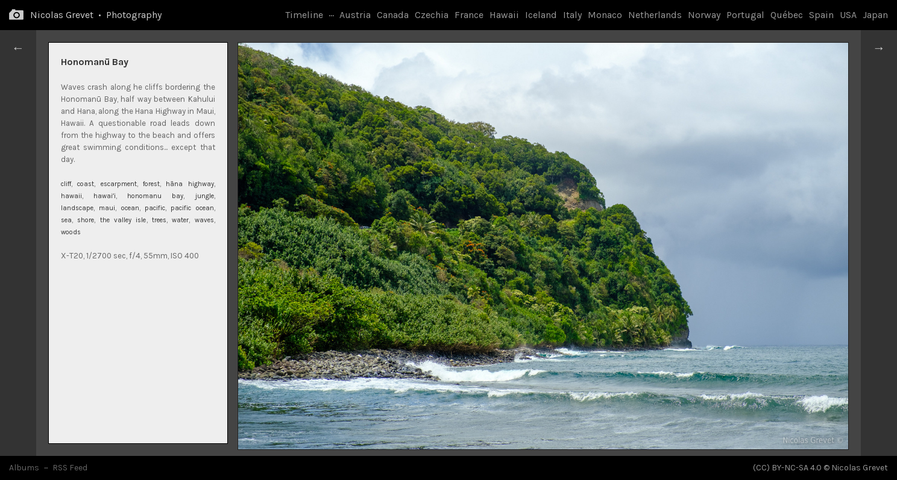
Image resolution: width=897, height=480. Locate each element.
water (180, 220)
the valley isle (123, 220)
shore (85, 220)
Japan (875, 14)
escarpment (119, 184)
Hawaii (504, 14)
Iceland (541, 14)
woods (71, 232)
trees (159, 220)
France (469, 14)
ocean (130, 208)
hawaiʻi (104, 196)
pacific (155, 208)
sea (66, 220)
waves (204, 220)
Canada (393, 14)
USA (848, 14)
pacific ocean (192, 208)
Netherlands (655, 14)
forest (151, 184)
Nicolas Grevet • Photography (96, 14)
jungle (204, 196)
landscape (77, 208)
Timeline (304, 14)
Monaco (605, 14)
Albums (24, 468)
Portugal (745, 14)
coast (85, 184)
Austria (355, 14)
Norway (704, 14)
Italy (572, 14)
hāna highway (189, 184)
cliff (66, 184)
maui (107, 208)
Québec (786, 14)
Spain (821, 14)
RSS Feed (69, 468)
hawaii (71, 196)
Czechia (431, 14)
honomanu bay (155, 196)
